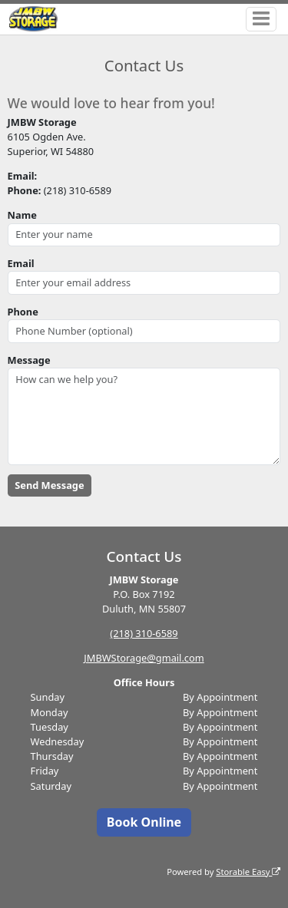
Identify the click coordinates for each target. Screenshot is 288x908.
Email (21, 263)
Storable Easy (248, 871)
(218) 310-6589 (143, 633)
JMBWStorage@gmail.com (144, 658)
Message (29, 360)
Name (22, 215)
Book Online (144, 822)
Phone (23, 312)
